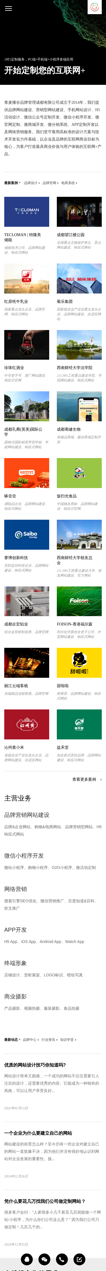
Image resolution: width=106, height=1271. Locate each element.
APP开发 (15, 930)
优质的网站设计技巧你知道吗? (35, 1065)
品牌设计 (32, 183)
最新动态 (12, 1040)
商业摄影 (15, 996)
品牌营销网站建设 (26, 815)
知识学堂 (68, 1040)
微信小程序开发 (24, 856)
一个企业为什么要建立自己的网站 (38, 1133)
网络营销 (15, 889)
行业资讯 (50, 1040)
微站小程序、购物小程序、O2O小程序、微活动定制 (50, 867)
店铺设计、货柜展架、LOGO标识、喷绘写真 (43, 975)
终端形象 (15, 963)
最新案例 (12, 183)
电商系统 (69, 183)
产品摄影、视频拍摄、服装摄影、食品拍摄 (41, 1008)
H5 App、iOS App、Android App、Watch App (44, 941)
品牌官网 (51, 183)
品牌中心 (31, 1040)
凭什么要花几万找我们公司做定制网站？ (45, 1201)
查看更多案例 (84, 779)
